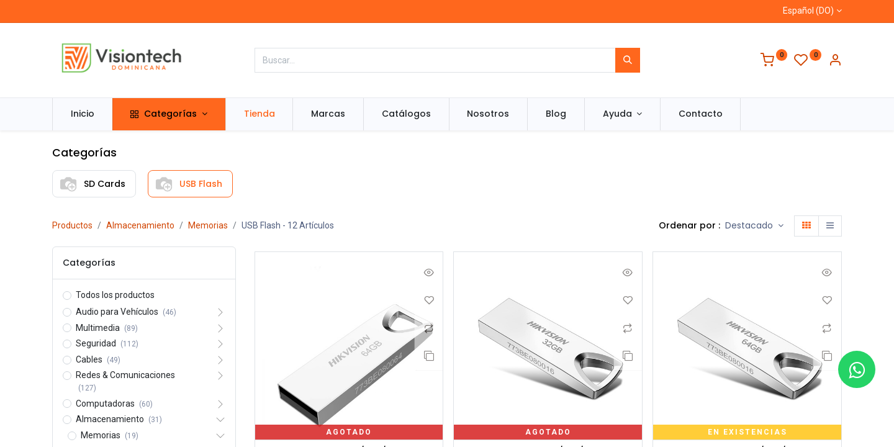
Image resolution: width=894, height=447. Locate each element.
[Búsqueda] (627, 60)
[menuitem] (82, 114)
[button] (754, 226)
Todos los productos (115, 295)
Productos (72, 225)
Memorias (208, 225)
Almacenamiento (140, 225)
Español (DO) (808, 11)
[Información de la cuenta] (835, 61)
